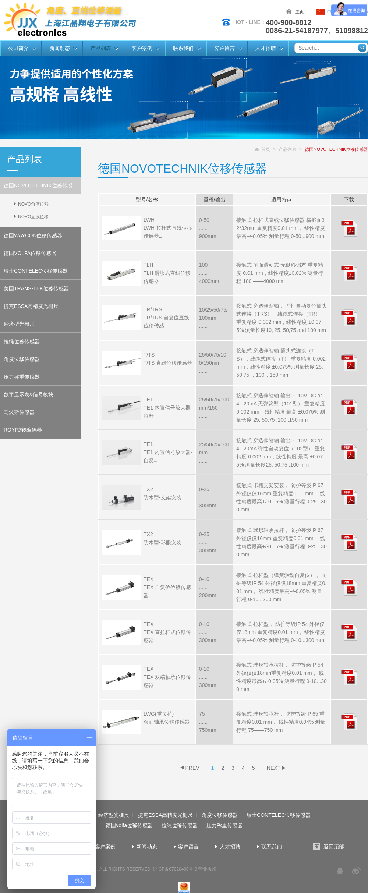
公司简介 (18, 48)
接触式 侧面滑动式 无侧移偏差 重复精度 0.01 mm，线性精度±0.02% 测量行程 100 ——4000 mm (279, 273)
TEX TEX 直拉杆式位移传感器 (167, 632)
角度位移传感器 (22, 359)
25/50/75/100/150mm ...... (212, 363)
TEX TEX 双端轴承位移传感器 (167, 677)
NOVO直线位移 (33, 216)
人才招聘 (265, 48)
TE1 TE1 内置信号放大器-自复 (168, 452)
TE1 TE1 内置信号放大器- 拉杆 (168, 408)
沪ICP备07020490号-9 (175, 869)
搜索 (362, 48)
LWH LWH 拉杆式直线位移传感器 (168, 228)
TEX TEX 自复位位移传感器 (167, 587)
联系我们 (183, 48)
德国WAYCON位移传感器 (33, 235)
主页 (299, 11)
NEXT (273, 767)
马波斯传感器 (19, 412)
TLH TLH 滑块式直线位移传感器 (167, 273)
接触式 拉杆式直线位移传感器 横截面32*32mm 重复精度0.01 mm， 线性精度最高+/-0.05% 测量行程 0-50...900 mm (280, 228)
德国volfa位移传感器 (129, 825)
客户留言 (224, 48)
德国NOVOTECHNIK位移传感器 (38, 188)
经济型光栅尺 (19, 324)
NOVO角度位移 (33, 204)
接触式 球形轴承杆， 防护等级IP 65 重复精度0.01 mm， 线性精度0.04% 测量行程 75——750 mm (280, 722)
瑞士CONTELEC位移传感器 (36, 271)
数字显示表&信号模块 (28, 394)
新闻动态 (59, 48)
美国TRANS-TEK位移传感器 (36, 288)
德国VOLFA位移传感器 (30, 253)
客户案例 (142, 48)
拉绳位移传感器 (22, 341)
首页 (265, 149)
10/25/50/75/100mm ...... (213, 318)
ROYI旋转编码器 (23, 430)
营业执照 (207, 869)
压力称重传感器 (22, 377)
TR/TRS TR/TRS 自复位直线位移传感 (166, 317)
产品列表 (101, 48)
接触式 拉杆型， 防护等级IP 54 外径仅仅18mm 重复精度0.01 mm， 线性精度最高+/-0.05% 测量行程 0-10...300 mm (280, 632)
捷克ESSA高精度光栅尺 (31, 306)
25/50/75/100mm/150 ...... (214, 408)
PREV (192, 767)
